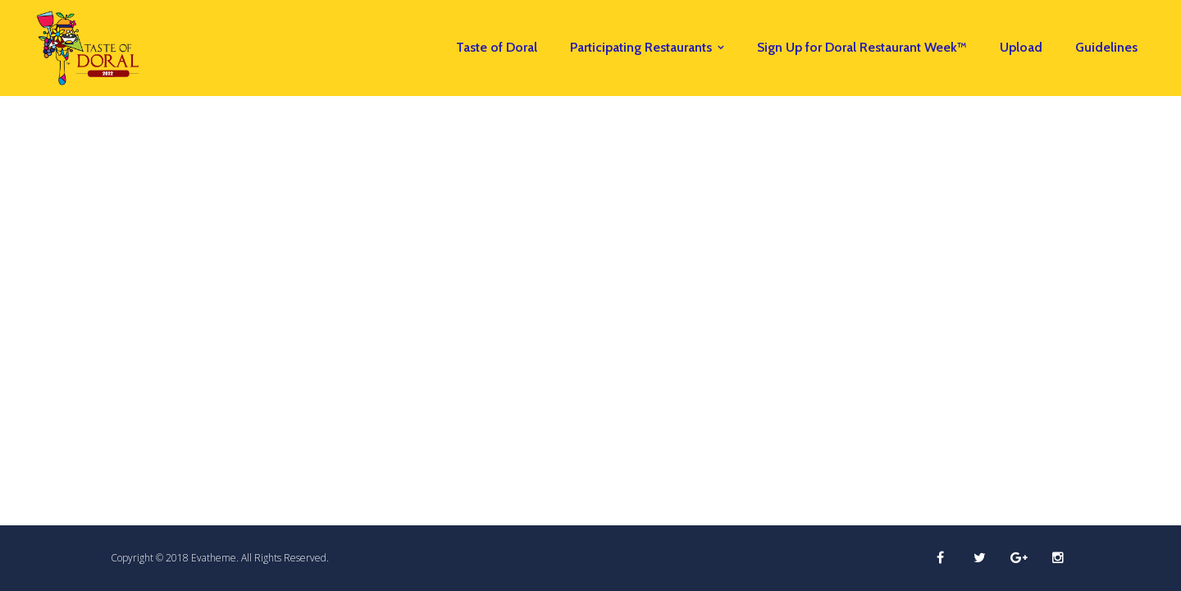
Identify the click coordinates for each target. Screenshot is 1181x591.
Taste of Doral (496, 47)
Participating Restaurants (641, 47)
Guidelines (1106, 47)
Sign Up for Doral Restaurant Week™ (862, 47)
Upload (1021, 47)
